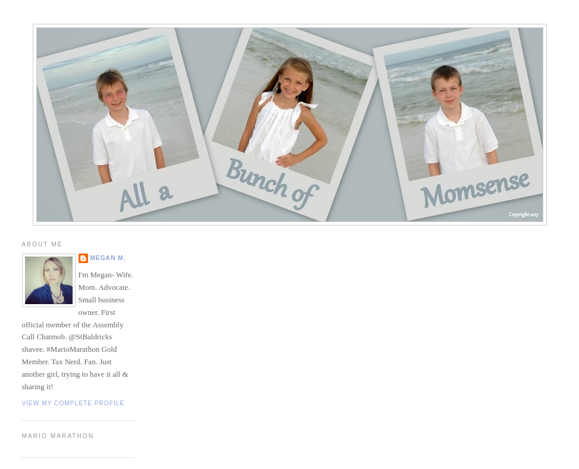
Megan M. (108, 258)
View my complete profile (73, 403)
